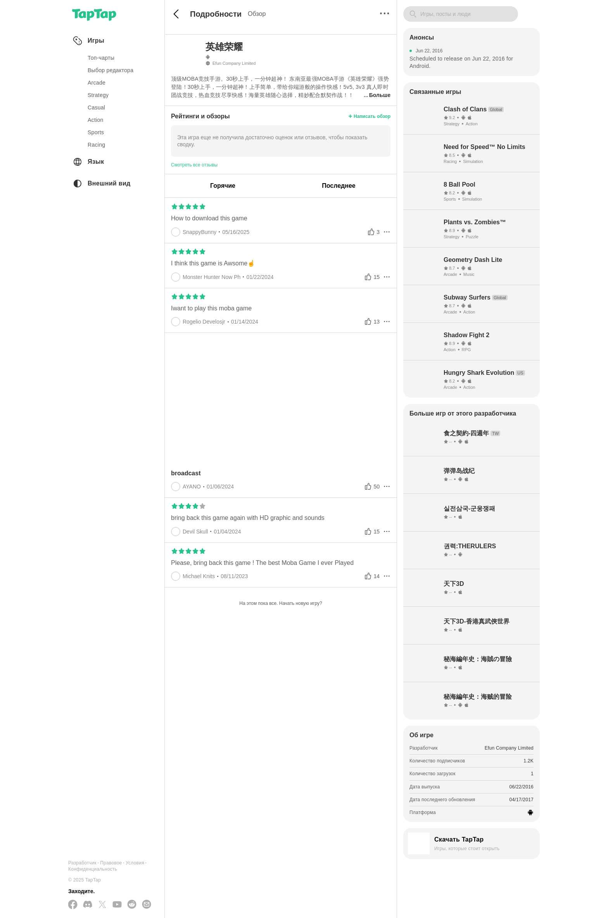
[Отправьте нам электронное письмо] (146, 905)
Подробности (216, 14)
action (96, 120)
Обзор (257, 13)
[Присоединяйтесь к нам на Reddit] (131, 905)
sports (96, 132)
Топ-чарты (101, 58)
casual (96, 107)
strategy (98, 95)
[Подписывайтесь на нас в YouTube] (117, 905)
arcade (96, 83)
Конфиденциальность (92, 869)
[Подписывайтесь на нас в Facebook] (73, 905)
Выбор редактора (110, 70)
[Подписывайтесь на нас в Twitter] (102, 905)
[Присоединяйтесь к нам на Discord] (87, 905)
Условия (135, 863)
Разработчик (82, 863)
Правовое (111, 863)
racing (96, 145)
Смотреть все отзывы (194, 165)
